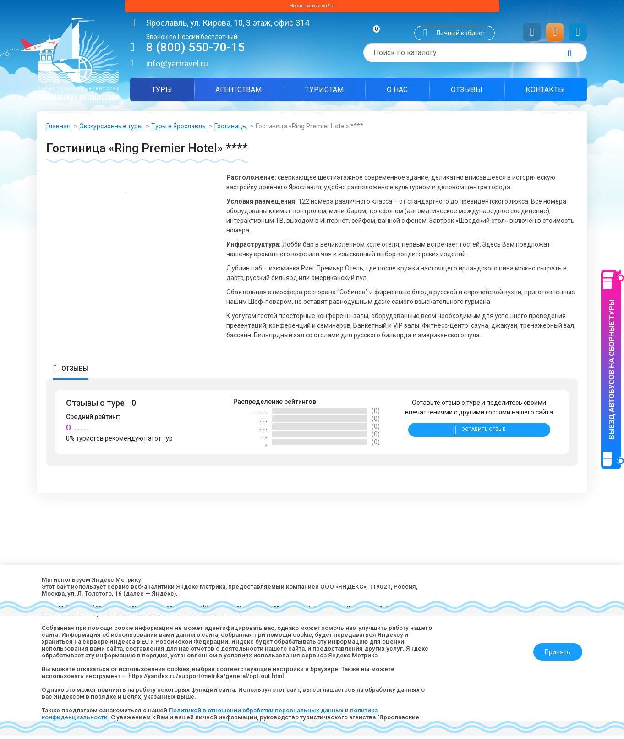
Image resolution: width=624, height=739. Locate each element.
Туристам (324, 92)
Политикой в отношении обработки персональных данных (268, 709)
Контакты (545, 92)
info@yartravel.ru (177, 67)
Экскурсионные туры (110, 129)
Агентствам (238, 92)
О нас (397, 92)
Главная (58, 129)
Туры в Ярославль (178, 129)
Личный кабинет (461, 36)
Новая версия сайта (312, 7)
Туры (162, 92)
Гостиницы (230, 129)
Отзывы (466, 92)
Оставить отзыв (483, 437)
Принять (553, 643)
